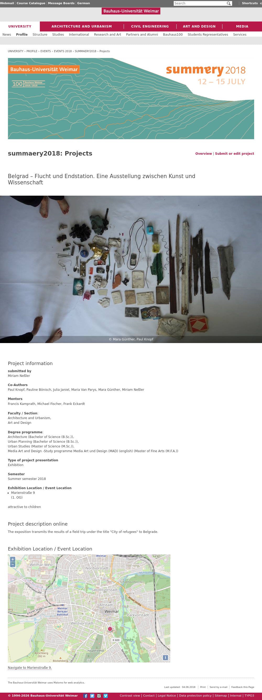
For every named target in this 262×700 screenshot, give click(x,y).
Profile (31, 51)
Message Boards (61, 3)
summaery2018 (85, 51)
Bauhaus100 (173, 34)
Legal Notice (167, 695)
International (79, 34)
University (15, 51)
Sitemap (221, 695)
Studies (58, 34)
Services (240, 34)
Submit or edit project (234, 154)
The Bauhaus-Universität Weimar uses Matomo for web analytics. (46, 682)
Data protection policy (195, 695)
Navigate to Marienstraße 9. (30, 668)
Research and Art (107, 34)
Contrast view (130, 695)
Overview (203, 154)
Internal (235, 695)
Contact (149, 695)
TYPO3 (249, 695)
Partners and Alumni (142, 34)
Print (203, 687)
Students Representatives (208, 34)
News (7, 34)
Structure (40, 34)
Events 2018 (63, 51)
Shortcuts (250, 3)
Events (46, 51)
